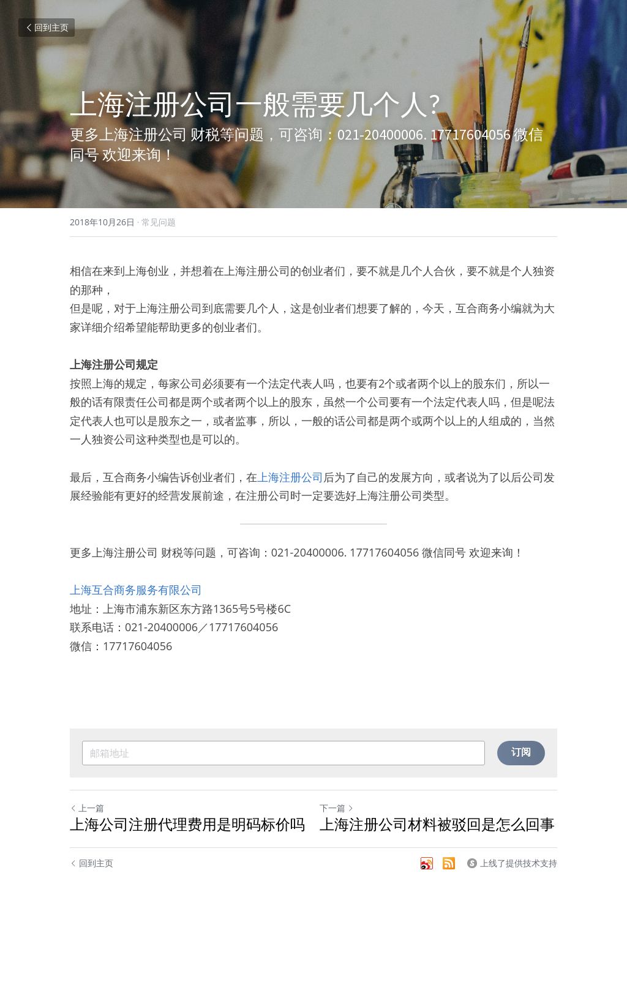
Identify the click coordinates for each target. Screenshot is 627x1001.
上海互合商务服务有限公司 (136, 589)
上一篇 (87, 808)
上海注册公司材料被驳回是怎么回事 (437, 824)
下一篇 (337, 808)
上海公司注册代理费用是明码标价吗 (187, 824)
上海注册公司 (290, 477)
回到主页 (46, 27)
